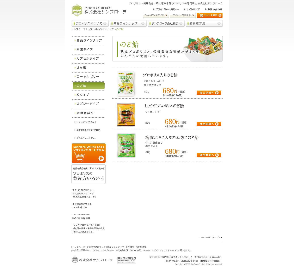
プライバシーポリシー (103, 250)
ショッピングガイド (152, 250)
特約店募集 (141, 247)
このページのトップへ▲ (211, 237)
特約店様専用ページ (81, 250)
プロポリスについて (96, 247)
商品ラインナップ (104, 29)
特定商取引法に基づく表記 (128, 250)
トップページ (78, 247)
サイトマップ (169, 250)
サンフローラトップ (81, 29)
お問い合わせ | (184, 250)
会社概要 (130, 247)
